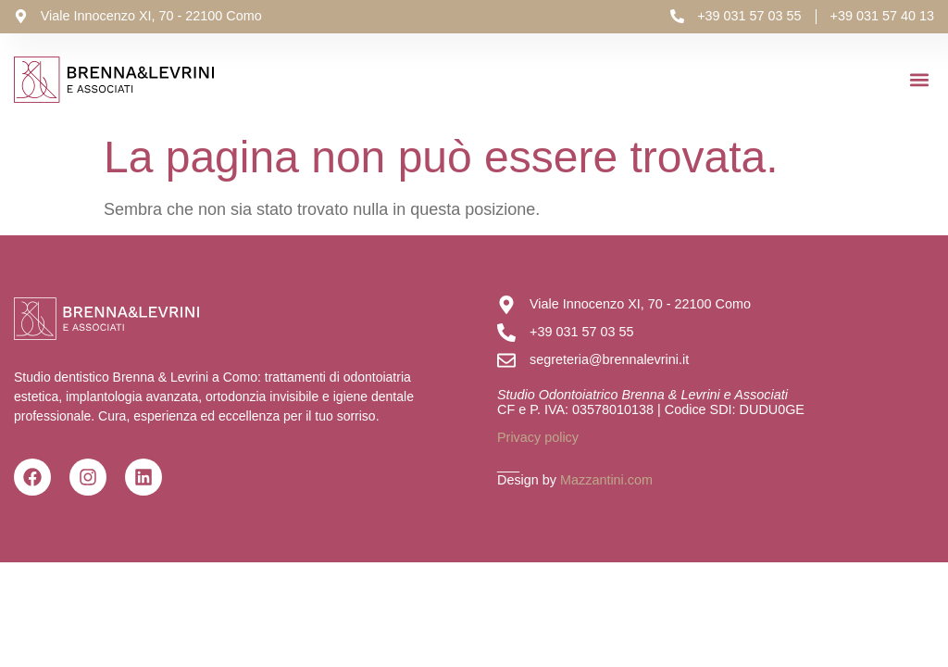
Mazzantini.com (606, 479)
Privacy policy (538, 437)
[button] (919, 80)
